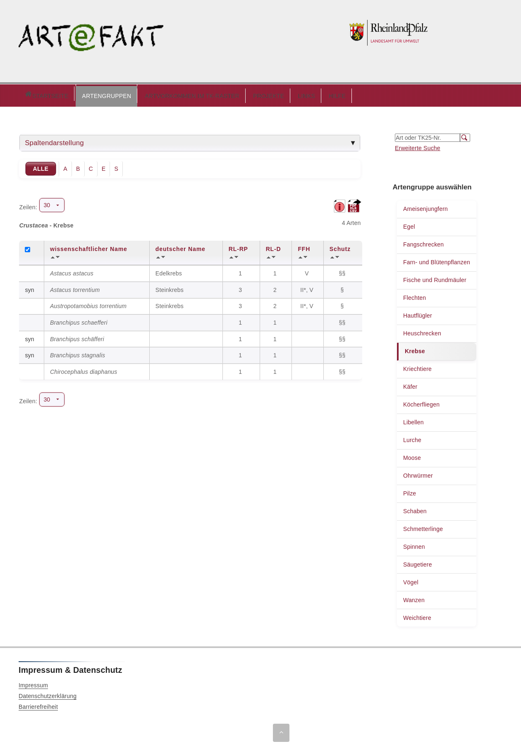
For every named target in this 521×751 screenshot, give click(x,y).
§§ (343, 271)
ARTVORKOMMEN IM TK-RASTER (157, 94)
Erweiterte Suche (417, 146)
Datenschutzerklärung (47, 694)
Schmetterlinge (423, 527)
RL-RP (238, 247)
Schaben (415, 509)
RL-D (273, 247)
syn (29, 288)
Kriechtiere (417, 367)
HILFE (302, 94)
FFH (304, 247)
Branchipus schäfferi (77, 337)
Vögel (410, 580)
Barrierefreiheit (38, 704)
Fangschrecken (423, 242)
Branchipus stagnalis (77, 353)
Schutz (340, 247)
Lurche (412, 438)
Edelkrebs (168, 271)
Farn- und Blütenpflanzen (436, 260)
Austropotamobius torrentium (88, 304)
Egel (409, 224)
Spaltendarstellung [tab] (54, 141)
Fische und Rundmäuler (434, 278)
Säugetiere (417, 562)
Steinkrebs (169, 288)
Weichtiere (417, 615)
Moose (412, 455)
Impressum (33, 683)
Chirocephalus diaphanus (83, 369)
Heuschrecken (422, 331)
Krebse (415, 349)
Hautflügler (417, 313)
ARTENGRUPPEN (71, 94)
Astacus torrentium (75, 288)
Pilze (409, 491)
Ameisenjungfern (425, 206)
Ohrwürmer (418, 473)
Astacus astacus (71, 271)
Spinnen (414, 544)
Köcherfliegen (421, 402)
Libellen (413, 420)
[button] (71, 94)
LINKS (271, 94)
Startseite (28, 94)
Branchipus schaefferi (79, 320)
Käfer (410, 384)
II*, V (307, 288)
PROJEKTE (233, 94)
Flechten (414, 295)
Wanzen (414, 598)
